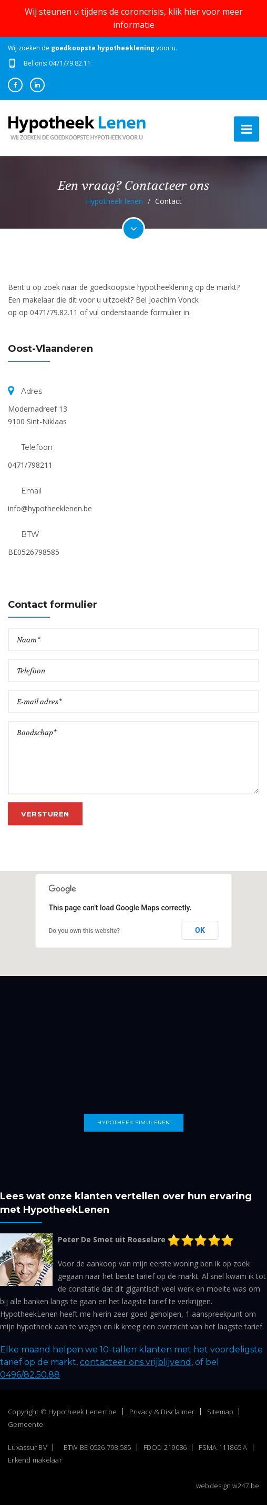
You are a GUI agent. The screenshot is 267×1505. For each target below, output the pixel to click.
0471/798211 (30, 465)
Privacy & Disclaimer (162, 1411)
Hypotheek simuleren (133, 1122)
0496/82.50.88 (30, 1375)
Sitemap (220, 1411)
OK (200, 930)
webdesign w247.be (227, 1485)
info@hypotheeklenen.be (50, 508)
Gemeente (25, 1424)
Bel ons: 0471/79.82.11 (57, 63)
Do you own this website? (84, 930)
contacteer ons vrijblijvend (135, 1362)
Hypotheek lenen (114, 201)
